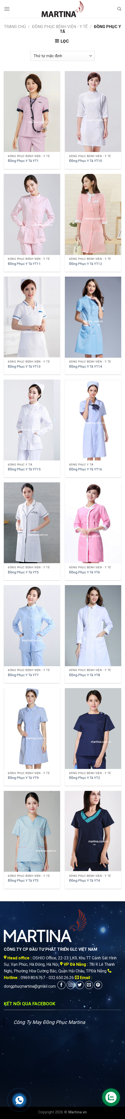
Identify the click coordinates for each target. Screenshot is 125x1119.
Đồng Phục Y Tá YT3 (23, 880)
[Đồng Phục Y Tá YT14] (93, 317)
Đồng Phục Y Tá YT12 (85, 264)
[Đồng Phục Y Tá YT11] (32, 214)
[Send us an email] (89, 985)
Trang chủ (15, 26)
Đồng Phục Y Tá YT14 (85, 366)
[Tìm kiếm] (119, 9)
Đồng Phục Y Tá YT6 (84, 572)
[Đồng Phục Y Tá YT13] (32, 317)
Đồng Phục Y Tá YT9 (23, 778)
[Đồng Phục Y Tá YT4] (93, 831)
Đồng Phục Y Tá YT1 (23, 161)
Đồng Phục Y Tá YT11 (24, 264)
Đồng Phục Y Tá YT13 (24, 366)
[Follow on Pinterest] (98, 985)
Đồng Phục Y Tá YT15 (24, 469)
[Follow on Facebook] (61, 985)
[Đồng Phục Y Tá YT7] (32, 625)
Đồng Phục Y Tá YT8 (84, 675)
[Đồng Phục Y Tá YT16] (93, 420)
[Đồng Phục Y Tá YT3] (32, 831)
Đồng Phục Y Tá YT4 (84, 880)
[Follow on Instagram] (70, 985)
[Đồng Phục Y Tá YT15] (32, 420)
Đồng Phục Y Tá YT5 (23, 572)
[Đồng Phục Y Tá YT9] (32, 728)
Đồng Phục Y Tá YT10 (85, 161)
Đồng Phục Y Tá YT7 (23, 675)
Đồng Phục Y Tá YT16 (85, 469)
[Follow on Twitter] (80, 985)
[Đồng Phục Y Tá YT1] (32, 111)
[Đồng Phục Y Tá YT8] (93, 625)
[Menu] (7, 9)
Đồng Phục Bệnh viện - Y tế (60, 26)
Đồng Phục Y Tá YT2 (84, 778)
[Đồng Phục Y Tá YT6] (93, 522)
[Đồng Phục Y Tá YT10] (93, 111)
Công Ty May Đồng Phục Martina (49, 1022)
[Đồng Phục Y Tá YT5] (32, 522)
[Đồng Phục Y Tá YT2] (93, 728)
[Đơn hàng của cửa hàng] (62, 56)
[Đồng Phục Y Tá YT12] (93, 214)
